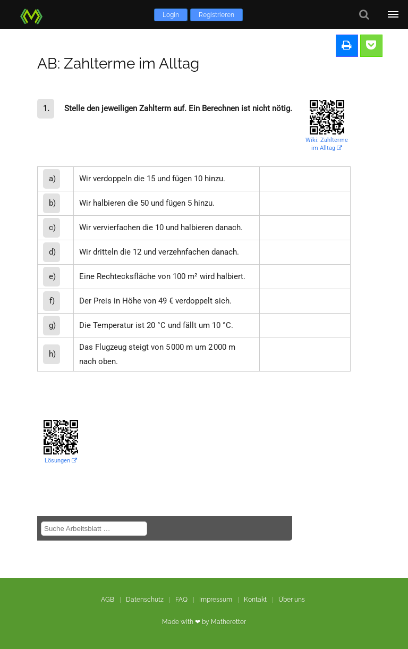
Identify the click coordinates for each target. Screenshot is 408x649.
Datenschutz (145, 599)
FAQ (181, 599)
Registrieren (216, 15)
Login (171, 15)
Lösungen (61, 460)
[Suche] (364, 14)
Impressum (215, 599)
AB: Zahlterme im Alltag (118, 63)
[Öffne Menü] (393, 14)
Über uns (291, 599)
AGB (107, 599)
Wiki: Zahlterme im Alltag (326, 144)
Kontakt (255, 599)
